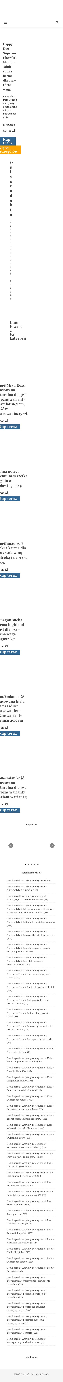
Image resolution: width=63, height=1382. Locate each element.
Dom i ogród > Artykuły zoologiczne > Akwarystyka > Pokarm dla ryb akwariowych (30, 935)
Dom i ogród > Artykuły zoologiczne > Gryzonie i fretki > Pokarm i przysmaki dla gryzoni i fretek (29, 1026)
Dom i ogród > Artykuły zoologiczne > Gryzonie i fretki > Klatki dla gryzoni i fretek (30, 987)
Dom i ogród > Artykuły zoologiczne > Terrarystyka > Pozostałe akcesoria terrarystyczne (27, 1320)
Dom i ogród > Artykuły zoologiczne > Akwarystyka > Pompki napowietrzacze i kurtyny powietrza (28, 948)
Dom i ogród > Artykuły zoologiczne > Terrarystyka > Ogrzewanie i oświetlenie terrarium (28, 1281)
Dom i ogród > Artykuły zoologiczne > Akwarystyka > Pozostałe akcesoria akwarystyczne (27, 961)
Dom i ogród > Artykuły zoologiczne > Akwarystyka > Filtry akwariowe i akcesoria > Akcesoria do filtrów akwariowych (31, 909)
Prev (10, 845)
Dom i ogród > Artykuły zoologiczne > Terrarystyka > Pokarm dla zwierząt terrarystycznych (27, 1307)
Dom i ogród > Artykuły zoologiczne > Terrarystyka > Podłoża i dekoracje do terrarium (27, 1294)
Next (52, 845)
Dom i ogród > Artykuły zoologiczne (29, 880)
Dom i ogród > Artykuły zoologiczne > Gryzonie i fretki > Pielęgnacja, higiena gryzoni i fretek (27, 1000)
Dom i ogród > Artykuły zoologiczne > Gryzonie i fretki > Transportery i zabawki (29, 1039)
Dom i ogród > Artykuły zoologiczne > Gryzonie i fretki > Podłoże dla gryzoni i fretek (28, 1013)
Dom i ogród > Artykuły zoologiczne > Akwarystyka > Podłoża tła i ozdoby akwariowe (31, 922)
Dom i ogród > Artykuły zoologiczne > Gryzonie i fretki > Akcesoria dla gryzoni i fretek (29, 974)
